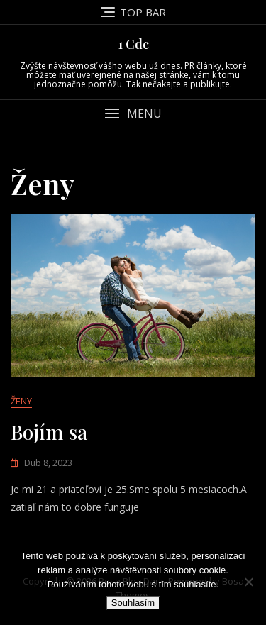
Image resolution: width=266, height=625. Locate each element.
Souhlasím (133, 602)
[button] (133, 114)
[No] (248, 582)
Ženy (21, 400)
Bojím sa (49, 432)
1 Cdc (133, 43)
